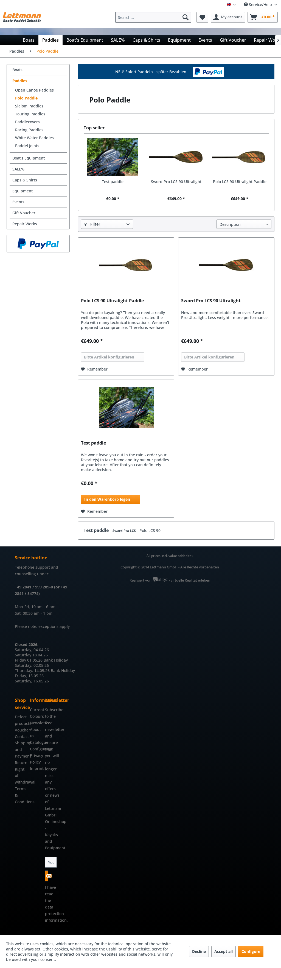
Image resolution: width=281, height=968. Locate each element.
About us (35, 733)
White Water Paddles (34, 137)
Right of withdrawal (21, 776)
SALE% (18, 169)
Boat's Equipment (28, 158)
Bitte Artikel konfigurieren (109, 357)
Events (18, 201)
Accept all (223, 951)
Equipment (22, 190)
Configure (250, 951)
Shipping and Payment (21, 749)
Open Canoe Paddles (34, 90)
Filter (92, 224)
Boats (17, 69)
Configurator (36, 748)
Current (36, 709)
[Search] (185, 17)
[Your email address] (51, 862)
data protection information (56, 913)
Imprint (36, 768)
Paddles (19, 80)
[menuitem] (154, 17)
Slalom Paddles (29, 106)
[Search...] (153, 17)
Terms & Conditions (21, 795)
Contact (21, 736)
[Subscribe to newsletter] (46, 875)
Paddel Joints (27, 145)
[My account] (228, 17)
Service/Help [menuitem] (258, 4)
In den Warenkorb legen (107, 499)
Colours (36, 716)
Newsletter (36, 722)
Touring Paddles (30, 113)
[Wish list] (202, 17)
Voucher (21, 730)
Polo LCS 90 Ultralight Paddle (239, 181)
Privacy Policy (36, 759)
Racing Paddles (29, 129)
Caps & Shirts (24, 180)
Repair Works (24, 223)
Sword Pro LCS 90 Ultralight (176, 181)
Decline (199, 951)
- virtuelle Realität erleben (189, 580)
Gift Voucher (23, 212)
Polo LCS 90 (150, 530)
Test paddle (112, 181)
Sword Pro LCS (125, 530)
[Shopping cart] (263, 17)
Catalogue (36, 742)
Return (21, 762)
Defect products (21, 720)
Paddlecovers (27, 121)
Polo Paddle (26, 98)
